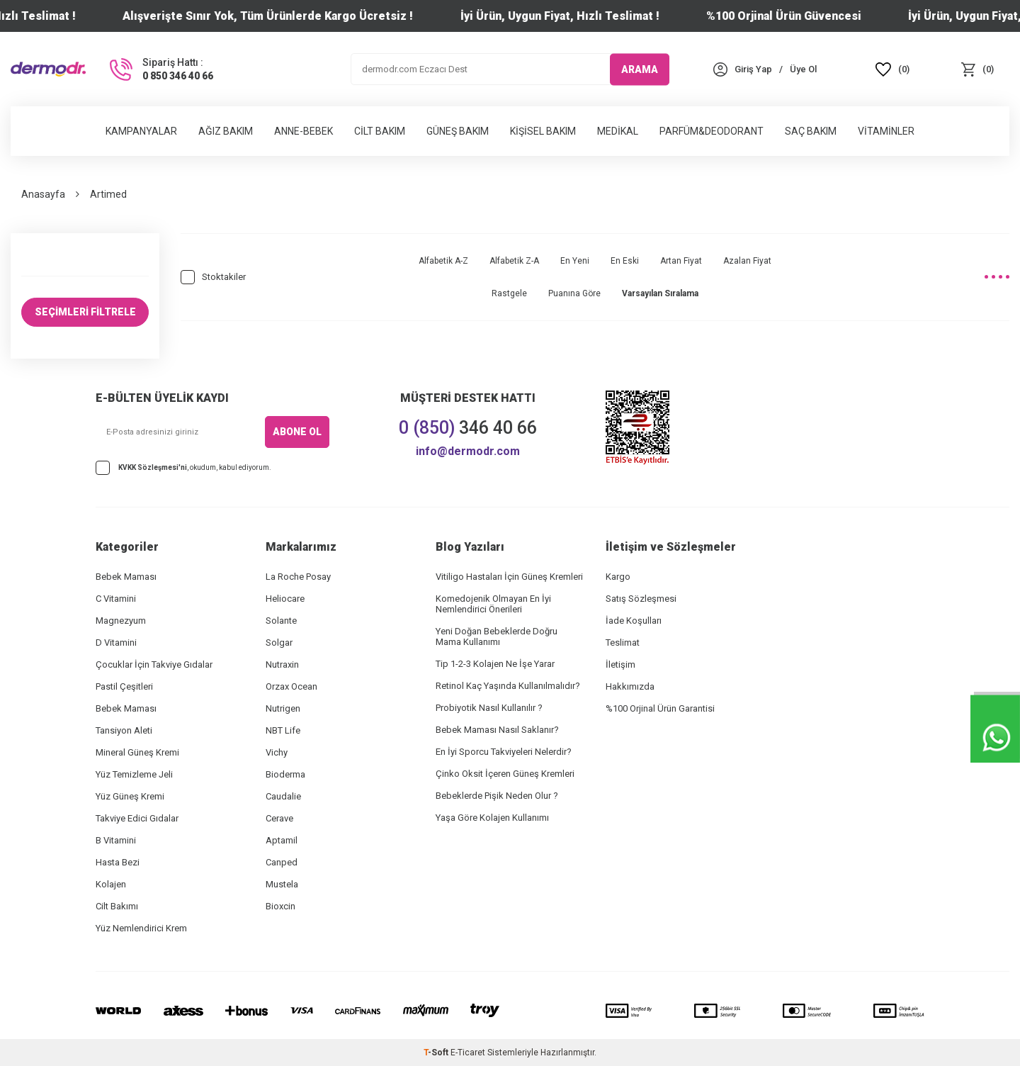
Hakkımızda (630, 686)
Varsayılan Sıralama (660, 293)
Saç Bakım (811, 131)
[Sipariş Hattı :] (160, 69)
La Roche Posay (298, 576)
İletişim (620, 664)
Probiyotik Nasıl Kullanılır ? (489, 707)
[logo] (48, 69)
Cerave (279, 818)
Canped (282, 862)
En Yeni (574, 261)
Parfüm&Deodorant (711, 131)
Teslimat (623, 642)
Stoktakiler (213, 277)
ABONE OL (297, 431)
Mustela (282, 884)
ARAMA (639, 68)
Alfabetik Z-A (514, 261)
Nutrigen (283, 708)
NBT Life (283, 730)
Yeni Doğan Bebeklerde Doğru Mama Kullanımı (496, 636)
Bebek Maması (126, 576)
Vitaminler (886, 131)
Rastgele (509, 293)
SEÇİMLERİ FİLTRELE (85, 312)
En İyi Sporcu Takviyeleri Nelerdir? (504, 751)
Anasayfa (43, 194)
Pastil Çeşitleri (124, 686)
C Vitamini (116, 598)
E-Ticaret (467, 1052)
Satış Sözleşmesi (641, 598)
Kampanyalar (141, 131)
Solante (281, 620)
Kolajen (111, 884)
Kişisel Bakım (543, 131)
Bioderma (285, 774)
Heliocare (285, 598)
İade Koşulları (634, 620)
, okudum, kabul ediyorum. (183, 468)
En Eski (625, 261)
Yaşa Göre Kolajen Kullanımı (492, 817)
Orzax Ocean (291, 686)
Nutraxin (282, 664)
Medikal (617, 131)
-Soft (437, 1052)
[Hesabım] (753, 69)
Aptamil (282, 840)
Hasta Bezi (118, 862)
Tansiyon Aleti (124, 730)
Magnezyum (121, 620)
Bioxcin (280, 906)
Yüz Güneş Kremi (130, 796)
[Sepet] (977, 69)
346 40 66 (468, 427)
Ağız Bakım (225, 131)
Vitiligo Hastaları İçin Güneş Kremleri (509, 576)
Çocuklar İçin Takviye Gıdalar (154, 664)
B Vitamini (116, 840)
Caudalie (283, 796)
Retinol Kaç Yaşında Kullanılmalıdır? (508, 685)
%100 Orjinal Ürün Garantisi (660, 708)
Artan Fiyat (681, 261)
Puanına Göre (574, 293)
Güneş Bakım (457, 131)
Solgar (279, 642)
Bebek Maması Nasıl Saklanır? (497, 729)
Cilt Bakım (379, 131)
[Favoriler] (892, 69)
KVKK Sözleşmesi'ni (152, 467)
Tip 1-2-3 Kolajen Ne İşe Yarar (495, 663)
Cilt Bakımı (117, 906)
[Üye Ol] (803, 69)
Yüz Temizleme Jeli (134, 774)
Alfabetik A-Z (443, 261)
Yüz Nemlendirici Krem (141, 928)
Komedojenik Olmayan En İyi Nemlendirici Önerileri (493, 604)
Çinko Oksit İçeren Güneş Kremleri (505, 773)
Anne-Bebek (303, 131)
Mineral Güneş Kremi (137, 752)
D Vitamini (116, 642)
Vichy (277, 752)
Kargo (618, 576)
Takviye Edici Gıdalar (137, 818)
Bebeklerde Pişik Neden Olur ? (497, 795)
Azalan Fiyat (747, 261)
